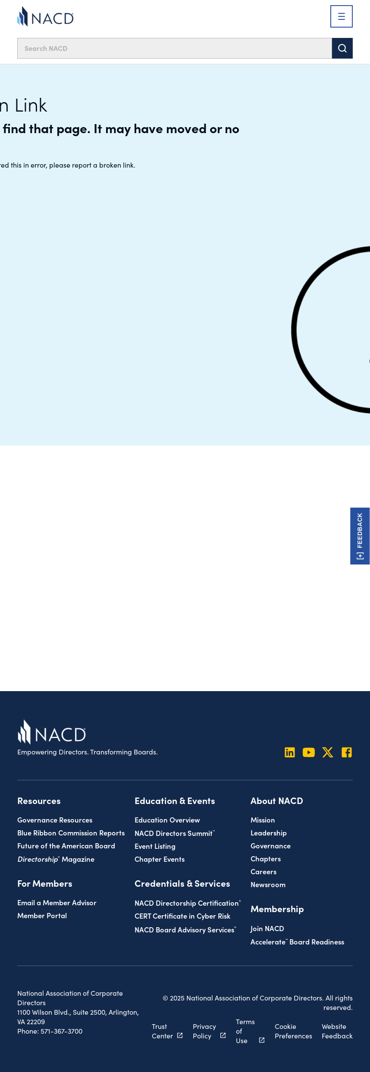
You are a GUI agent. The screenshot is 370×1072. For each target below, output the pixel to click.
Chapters (266, 858)
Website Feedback (337, 1031)
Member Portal (42, 915)
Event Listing (155, 846)
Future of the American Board (66, 845)
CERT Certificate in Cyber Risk (182, 915)
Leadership (269, 832)
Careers (263, 871)
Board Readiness (297, 941)
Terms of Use (245, 1031)
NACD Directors (175, 833)
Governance (271, 845)
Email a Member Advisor (57, 902)
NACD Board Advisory (185, 929)
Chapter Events (160, 858)
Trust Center (162, 1031)
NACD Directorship (188, 902)
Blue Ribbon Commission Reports (71, 832)
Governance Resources (54, 819)
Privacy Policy (204, 1031)
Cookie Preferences (293, 1031)
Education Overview (167, 819)
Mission (263, 819)
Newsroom (268, 884)
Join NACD (267, 928)
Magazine (55, 858)
